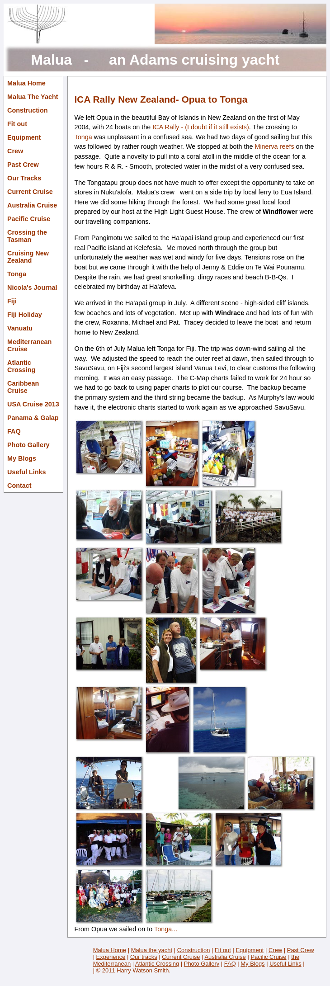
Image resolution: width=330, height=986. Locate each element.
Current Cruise (30, 191)
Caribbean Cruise (23, 387)
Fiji (12, 301)
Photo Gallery (28, 444)
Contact (19, 485)
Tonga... (164, 929)
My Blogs (21, 458)
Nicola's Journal (32, 287)
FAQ (14, 431)
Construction (27, 110)
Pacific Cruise (28, 218)
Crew (15, 151)
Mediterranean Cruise (29, 345)
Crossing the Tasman (27, 236)
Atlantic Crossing (21, 366)
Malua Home (26, 83)
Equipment (24, 137)
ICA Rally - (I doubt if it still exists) (200, 127)
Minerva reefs (274, 146)
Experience (111, 956)
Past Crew (23, 164)
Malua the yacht (151, 950)
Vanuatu (20, 328)
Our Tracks (24, 178)
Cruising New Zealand (28, 257)
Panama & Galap (33, 417)
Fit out (17, 123)
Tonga (16, 274)
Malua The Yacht (32, 96)
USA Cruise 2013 (33, 404)
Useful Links (26, 472)
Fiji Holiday (24, 314)
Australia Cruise (32, 205)
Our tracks (143, 956)
